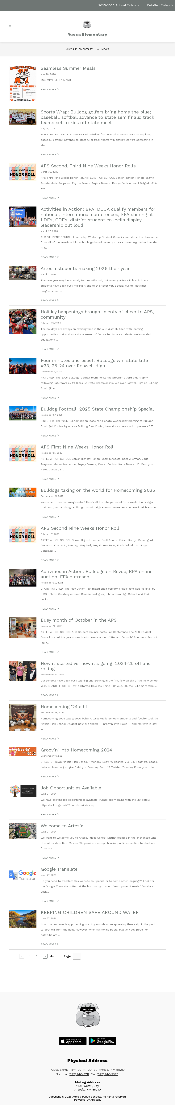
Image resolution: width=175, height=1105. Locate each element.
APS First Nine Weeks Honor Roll (77, 447)
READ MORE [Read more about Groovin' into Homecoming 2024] (50, 776)
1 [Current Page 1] (30, 956)
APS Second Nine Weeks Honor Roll (80, 528)
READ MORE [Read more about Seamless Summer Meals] (50, 89)
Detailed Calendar (161, 5)
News (105, 49)
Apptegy (95, 1099)
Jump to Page (60, 956)
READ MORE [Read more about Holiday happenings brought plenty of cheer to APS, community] (50, 348)
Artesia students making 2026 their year (85, 268)
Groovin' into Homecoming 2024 (76, 750)
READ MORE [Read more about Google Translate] (50, 900)
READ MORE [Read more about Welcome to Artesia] (50, 857)
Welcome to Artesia (62, 826)
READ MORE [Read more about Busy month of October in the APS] (50, 651)
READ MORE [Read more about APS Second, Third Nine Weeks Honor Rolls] (50, 197)
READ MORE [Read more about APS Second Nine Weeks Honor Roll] (50, 560)
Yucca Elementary (79, 49)
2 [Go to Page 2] (37, 956)
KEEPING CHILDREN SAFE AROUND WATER (90, 912)
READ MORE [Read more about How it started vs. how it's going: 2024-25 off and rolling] (50, 695)
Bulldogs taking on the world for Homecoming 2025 (98, 490)
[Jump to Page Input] (77, 956)
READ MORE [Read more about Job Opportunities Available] (50, 814)
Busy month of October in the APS (79, 620)
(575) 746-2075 (107, 1074)
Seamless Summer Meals (68, 68)
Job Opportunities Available (71, 788)
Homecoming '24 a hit (65, 706)
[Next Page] (45, 956)
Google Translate (59, 869)
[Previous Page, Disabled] (21, 956)
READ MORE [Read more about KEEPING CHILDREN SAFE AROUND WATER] (50, 944)
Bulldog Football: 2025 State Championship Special (97, 409)
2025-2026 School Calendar (119, 5)
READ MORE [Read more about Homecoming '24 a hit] (50, 738)
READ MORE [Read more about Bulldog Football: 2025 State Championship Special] (50, 435)
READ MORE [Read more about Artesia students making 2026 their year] (50, 300)
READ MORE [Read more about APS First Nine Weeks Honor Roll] (50, 478)
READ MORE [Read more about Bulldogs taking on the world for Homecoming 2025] (50, 516)
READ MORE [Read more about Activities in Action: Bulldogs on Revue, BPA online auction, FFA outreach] (50, 608)
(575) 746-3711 (79, 1074)
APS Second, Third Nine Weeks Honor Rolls (88, 166)
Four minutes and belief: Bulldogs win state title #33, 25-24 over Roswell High (94, 363)
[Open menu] (10, 26)
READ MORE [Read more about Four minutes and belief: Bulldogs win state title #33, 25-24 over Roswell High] (50, 397)
